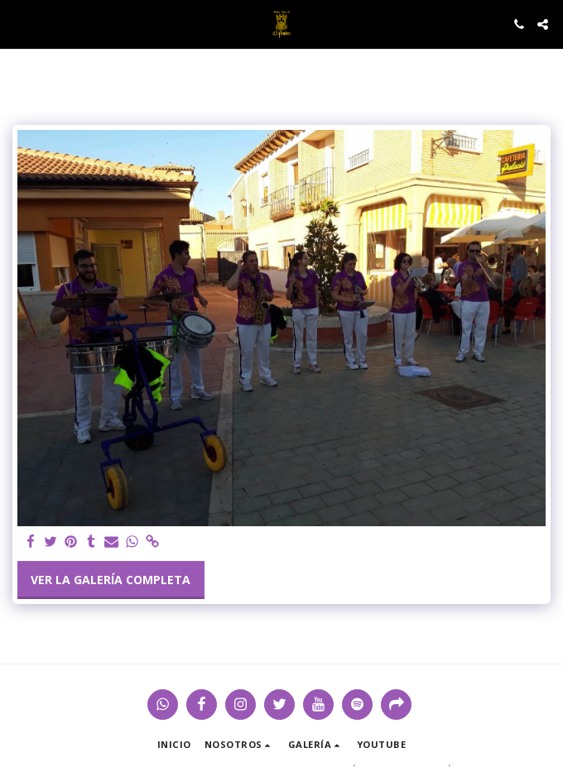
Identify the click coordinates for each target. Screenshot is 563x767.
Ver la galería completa (110, 579)
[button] (18, 24)
